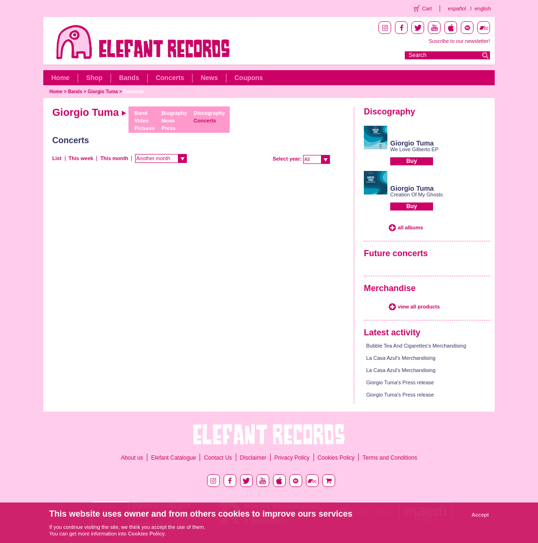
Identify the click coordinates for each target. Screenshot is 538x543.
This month (114, 158)
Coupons (248, 77)
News (209, 77)
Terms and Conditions (389, 457)
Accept (480, 515)
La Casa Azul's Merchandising (400, 358)
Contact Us (218, 457)
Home (60, 77)
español (457, 8)
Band (140, 113)
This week (81, 158)
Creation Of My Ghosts (416, 194)
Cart (427, 8)
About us (132, 457)
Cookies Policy (336, 457)
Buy (411, 161)
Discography (209, 113)
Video (141, 120)
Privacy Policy (292, 457)
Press (168, 128)
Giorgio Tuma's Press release (400, 382)
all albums (410, 227)
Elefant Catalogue (173, 457)
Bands (129, 77)
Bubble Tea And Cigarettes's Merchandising (416, 345)
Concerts (170, 77)
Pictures (144, 128)
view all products (419, 306)
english (482, 8)
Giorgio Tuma (103, 91)
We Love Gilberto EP (414, 149)
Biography (174, 113)
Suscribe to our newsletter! (459, 41)
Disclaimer (253, 457)
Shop (94, 77)
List (57, 158)
